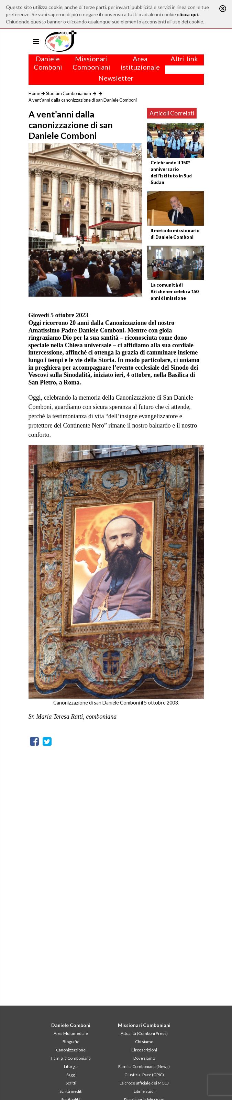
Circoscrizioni (144, 1049)
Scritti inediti (70, 1091)
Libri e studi (144, 1091)
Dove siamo (144, 1058)
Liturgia (71, 1066)
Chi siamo (144, 1041)
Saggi (71, 1074)
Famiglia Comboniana (71, 1058)
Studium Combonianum (68, 93)
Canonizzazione (71, 1049)
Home (34, 93)
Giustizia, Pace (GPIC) (144, 1074)
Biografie (71, 1041)
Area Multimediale (71, 1033)
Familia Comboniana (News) (144, 1066)
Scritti (71, 1083)
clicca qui (187, 14)
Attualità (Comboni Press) (144, 1033)
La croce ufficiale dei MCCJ (144, 1083)
